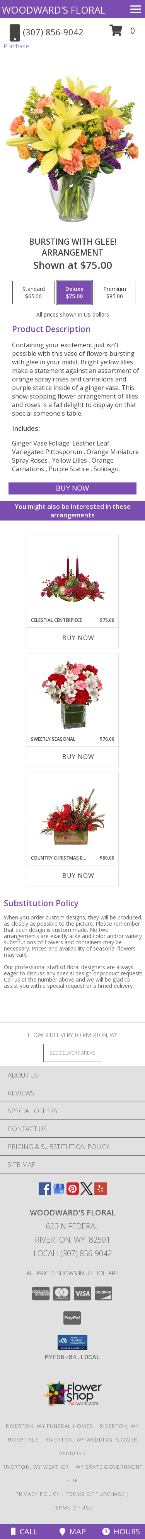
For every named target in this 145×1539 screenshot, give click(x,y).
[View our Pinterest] (73, 1192)
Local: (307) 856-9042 (73, 1253)
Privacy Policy (37, 1493)
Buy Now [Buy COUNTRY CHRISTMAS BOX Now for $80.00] (78, 875)
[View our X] (86, 1192)
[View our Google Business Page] (59, 1192)
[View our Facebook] (45, 1192)
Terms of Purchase (96, 1493)
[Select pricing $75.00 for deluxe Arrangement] (74, 292)
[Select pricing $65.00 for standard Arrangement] (34, 292)
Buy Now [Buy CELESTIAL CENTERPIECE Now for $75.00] (78, 638)
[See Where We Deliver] (72, 1052)
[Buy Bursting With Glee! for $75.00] (72, 488)
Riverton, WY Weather (35, 1466)
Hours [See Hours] (121, 1531)
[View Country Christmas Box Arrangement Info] (72, 814)
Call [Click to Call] (24, 1531)
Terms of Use (73, 1507)
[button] (122, 33)
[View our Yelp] (100, 1192)
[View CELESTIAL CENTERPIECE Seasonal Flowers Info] (72, 575)
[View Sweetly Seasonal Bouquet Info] (72, 695)
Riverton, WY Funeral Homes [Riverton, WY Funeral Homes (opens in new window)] (49, 1425)
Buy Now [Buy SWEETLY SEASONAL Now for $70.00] (78, 756)
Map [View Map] (73, 1531)
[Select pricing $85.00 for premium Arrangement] (114, 292)
